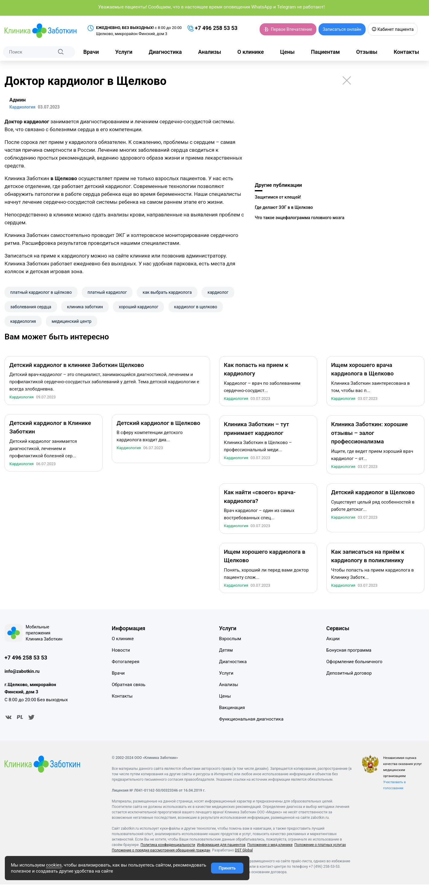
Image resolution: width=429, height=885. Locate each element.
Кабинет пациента (393, 29)
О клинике (250, 52)
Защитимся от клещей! (278, 197)
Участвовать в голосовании (394, 786)
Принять (227, 868)
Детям (226, 651)
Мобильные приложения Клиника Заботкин (44, 633)
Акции (333, 639)
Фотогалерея (125, 662)
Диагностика (165, 52)
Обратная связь (128, 685)
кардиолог (217, 292)
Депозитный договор (349, 674)
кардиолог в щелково (195, 306)
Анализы (209, 52)
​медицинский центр (71, 321)
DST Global (244, 851)
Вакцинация (232, 708)
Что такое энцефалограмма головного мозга (299, 217)
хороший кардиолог (138, 306)
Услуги (123, 52)
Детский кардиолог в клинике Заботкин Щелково (76, 365)
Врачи (91, 52)
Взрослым (230, 639)
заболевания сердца (30, 306)
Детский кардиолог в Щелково (158, 423)
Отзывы (366, 52)
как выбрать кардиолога (167, 292)
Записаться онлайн (342, 29)
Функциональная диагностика (251, 720)
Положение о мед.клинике (270, 845)
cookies (54, 865)
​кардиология (23, 321)
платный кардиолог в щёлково (41, 292)
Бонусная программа (348, 651)
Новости (121, 651)
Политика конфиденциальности (168, 845)
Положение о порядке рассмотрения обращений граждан (161, 851)
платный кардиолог (107, 292)
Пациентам (325, 52)
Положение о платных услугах (320, 845)
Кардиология (21, 398)
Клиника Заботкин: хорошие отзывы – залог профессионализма (369, 434)
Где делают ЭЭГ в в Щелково (284, 207)
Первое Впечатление (288, 29)
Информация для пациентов (221, 845)
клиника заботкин (85, 306)
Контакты (406, 52)
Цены (287, 52)
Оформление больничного (354, 662)
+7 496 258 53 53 (212, 28)
